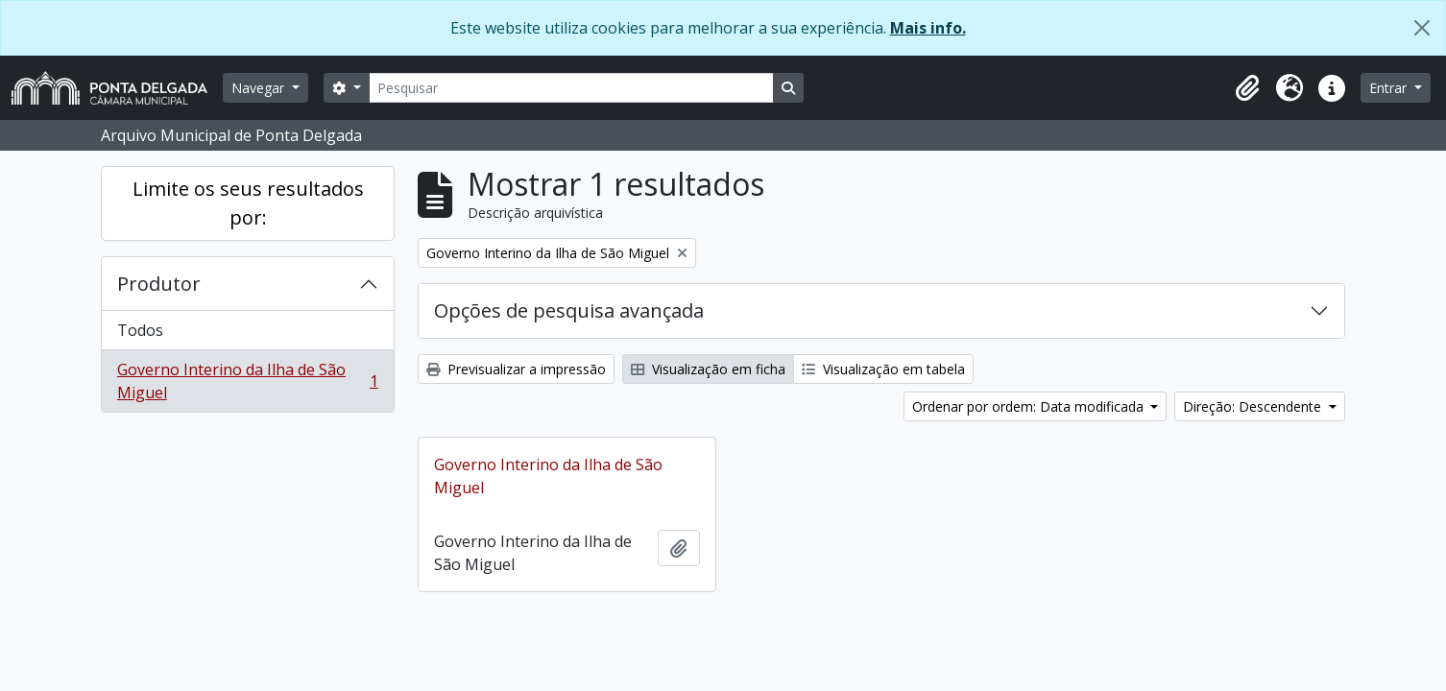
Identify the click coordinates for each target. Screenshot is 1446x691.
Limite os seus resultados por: (248, 203)
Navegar (259, 88)
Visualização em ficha (708, 369)
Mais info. (928, 27)
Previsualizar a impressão (516, 369)
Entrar (1389, 88)
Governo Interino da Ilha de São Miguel (247, 381)
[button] (1247, 88)
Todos (140, 330)
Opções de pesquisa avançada (569, 310)
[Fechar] (1422, 28)
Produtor (159, 284)
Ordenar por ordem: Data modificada (1029, 406)
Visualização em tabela (883, 369)
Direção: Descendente (1254, 406)
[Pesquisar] (571, 88)
